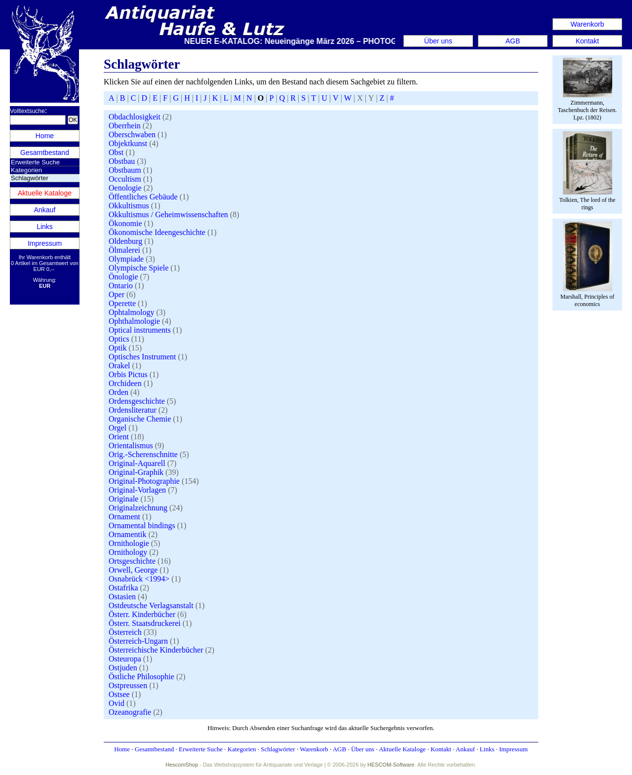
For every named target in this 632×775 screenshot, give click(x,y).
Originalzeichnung (138, 508)
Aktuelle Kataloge (45, 193)
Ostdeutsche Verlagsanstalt (151, 605)
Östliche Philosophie (141, 676)
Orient (119, 436)
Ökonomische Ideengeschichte (157, 232)
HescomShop (181, 765)
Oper (116, 294)
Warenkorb (587, 24)
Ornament (124, 516)
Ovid (116, 703)
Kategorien (26, 170)
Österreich (125, 632)
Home (45, 136)
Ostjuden (123, 667)
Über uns (438, 41)
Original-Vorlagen (137, 490)
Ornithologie (129, 543)
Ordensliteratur (133, 410)
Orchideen (125, 383)
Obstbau (122, 161)
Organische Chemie (140, 419)
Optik (117, 348)
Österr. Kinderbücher (142, 614)
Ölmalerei (124, 250)
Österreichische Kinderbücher (156, 650)
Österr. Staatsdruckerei (145, 623)
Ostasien (122, 596)
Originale (123, 499)
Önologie (123, 276)
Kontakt (587, 41)
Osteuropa (125, 659)
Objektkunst (128, 143)
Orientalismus (131, 445)
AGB (513, 41)
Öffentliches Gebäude (143, 197)
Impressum (45, 243)
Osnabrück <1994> (139, 579)
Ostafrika (123, 587)
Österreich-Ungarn (138, 641)
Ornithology (128, 552)
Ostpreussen (128, 685)
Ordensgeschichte (137, 401)
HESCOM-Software (390, 765)
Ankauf (45, 210)
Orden (118, 392)
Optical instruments (140, 330)
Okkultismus (129, 205)
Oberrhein (125, 125)
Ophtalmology (131, 312)
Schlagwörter (278, 749)
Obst (116, 152)
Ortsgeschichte (132, 561)
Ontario (121, 285)
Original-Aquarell (137, 463)
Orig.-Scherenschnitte (143, 454)
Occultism (125, 179)
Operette (122, 303)
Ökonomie (125, 223)
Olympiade (126, 259)
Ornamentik (127, 534)
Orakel (119, 365)
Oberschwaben (132, 134)
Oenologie (125, 188)
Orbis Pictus (128, 374)
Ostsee (119, 694)
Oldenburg (125, 241)
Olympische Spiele (138, 268)
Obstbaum (125, 170)
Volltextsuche (27, 111)
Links (45, 227)
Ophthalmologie (134, 321)
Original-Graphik (136, 472)
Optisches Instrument (142, 356)
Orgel (117, 428)
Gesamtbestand (44, 152)
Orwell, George (133, 570)
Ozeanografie (130, 712)
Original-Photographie (144, 481)
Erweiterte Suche (35, 162)
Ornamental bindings (142, 525)
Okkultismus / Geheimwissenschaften (168, 214)
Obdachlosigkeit (134, 117)
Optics (119, 339)
